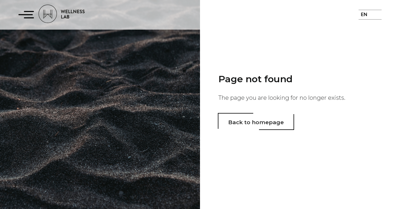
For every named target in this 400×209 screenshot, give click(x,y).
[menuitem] (366, 18)
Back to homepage (256, 122)
